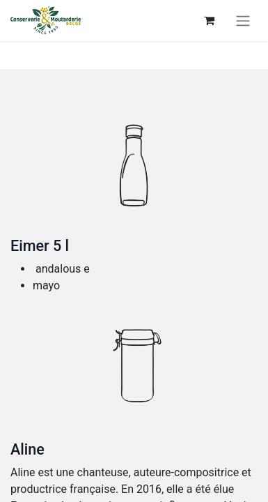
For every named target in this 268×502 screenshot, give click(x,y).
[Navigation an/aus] (243, 21)
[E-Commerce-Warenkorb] (209, 20)
